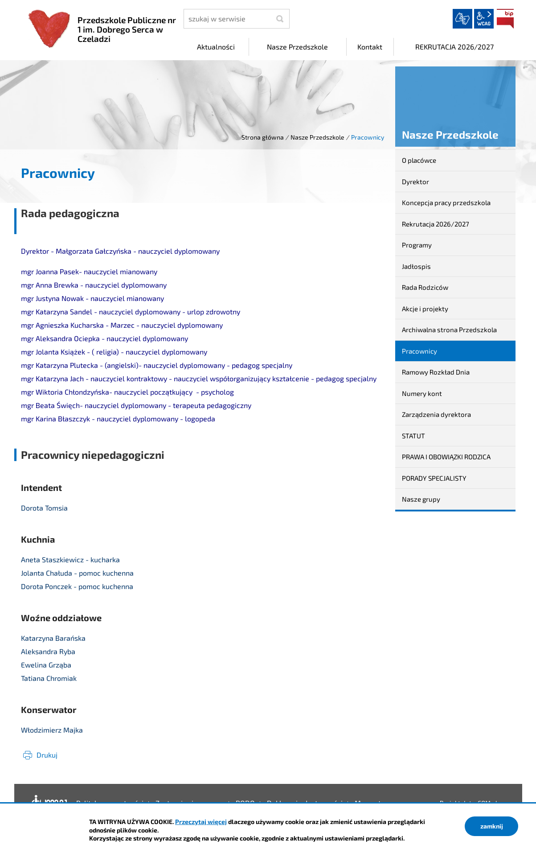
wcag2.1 (484, 19)
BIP (505, 19)
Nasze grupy (421, 499)
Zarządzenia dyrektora (436, 414)
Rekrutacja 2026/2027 (435, 224)
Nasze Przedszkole (317, 137)
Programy (417, 245)
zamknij (491, 826)
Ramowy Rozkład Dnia (436, 372)
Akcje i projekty (425, 309)
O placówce (419, 160)
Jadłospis (416, 266)
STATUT (413, 436)
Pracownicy (419, 351)
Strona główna (262, 137)
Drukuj (47, 754)
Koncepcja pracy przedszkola (446, 202)
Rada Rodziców (425, 287)
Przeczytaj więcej (201, 821)
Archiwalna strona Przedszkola (449, 330)
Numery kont (422, 393)
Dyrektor (415, 181)
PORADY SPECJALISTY (434, 478)
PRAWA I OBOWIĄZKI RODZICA (446, 457)
